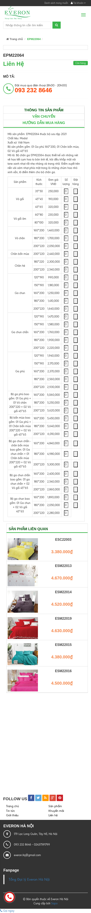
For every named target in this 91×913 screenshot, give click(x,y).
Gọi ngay (7, 910)
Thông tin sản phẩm (43, 110)
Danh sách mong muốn (56, 2)
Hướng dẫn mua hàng (44, 123)
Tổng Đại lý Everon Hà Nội (29, 879)
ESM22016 (63, 671)
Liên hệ (53, 815)
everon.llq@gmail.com (27, 855)
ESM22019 (63, 618)
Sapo (54, 903)
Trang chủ (14, 39)
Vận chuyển (43, 116)
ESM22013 (63, 566)
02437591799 (42, 844)
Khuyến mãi (56, 811)
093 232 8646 (23, 844)
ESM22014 (63, 592)
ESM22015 (63, 645)
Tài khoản (78, 2)
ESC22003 (63, 539)
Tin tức (10, 811)
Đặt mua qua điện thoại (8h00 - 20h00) (41, 89)
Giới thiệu (12, 815)
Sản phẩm (55, 806)
